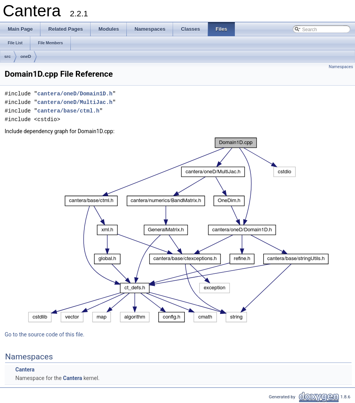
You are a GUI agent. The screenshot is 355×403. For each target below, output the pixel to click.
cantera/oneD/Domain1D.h (74, 93)
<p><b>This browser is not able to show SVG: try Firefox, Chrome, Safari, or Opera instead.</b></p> (178, 230)
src (7, 56)
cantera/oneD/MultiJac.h (74, 102)
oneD (26, 56)
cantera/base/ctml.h (68, 110)
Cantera (24, 369)
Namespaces (341, 66)
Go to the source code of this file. (44, 334)
